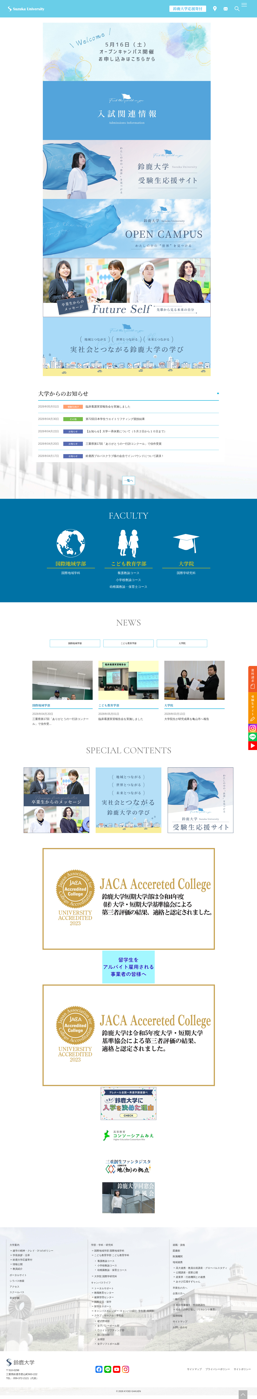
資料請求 (252, 675)
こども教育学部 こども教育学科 (111, 1258)
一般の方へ (179, 1303)
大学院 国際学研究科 (105, 1280)
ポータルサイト (18, 1278)
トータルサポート (104, 1292)
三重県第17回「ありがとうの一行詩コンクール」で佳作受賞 (124, 446)
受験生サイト (252, 705)
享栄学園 (14, 1301)
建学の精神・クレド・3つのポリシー (33, 1254)
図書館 (176, 1254)
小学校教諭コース (128, 584)
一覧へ (128, 484)
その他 (73, 421)
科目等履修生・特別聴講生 (190, 1308)
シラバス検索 (17, 1284)
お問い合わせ (180, 1331)
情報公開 (18, 1268)
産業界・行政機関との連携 (190, 1280)
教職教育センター (104, 1296)
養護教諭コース (128, 577)
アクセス (14, 1290)
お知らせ (73, 434)
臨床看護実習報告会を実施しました (108, 409)
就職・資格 (179, 1248)
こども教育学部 (128, 568)
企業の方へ (179, 1297)
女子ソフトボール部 (108, 1347)
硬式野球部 (103, 1324)
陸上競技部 (103, 1338)
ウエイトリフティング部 (110, 1334)
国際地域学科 (70, 577)
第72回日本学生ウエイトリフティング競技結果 (115, 421)
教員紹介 (18, 1272)
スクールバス (17, 1296)
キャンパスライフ (101, 1286)
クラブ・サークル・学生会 (109, 1319)
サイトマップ (180, 1325)
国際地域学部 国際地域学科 (109, 1254)
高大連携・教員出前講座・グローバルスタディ (201, 1271)
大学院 (186, 568)
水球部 (101, 1343)
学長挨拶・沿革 (21, 1258)
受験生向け (73, 409)
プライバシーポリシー (217, 1372)
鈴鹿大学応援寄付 (187, 8)
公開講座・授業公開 (187, 1276)
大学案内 (14, 1248)
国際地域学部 (71, 568)
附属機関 (178, 1260)
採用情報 (178, 1319)
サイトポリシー (242, 1372)
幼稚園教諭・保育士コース (128, 591)
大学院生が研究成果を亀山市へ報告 (186, 722)
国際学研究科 (186, 577)
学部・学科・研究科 (102, 1248)
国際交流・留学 (102, 1305)
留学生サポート (102, 1310)
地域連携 (178, 1265)
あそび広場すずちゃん (188, 1285)
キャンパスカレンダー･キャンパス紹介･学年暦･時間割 (124, 1314)
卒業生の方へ (180, 1291)
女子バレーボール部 (108, 1329)
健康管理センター (104, 1301)
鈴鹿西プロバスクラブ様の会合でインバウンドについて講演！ (125, 458)
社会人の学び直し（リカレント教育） (196, 1313)
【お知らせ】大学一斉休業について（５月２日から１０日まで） (126, 433)
